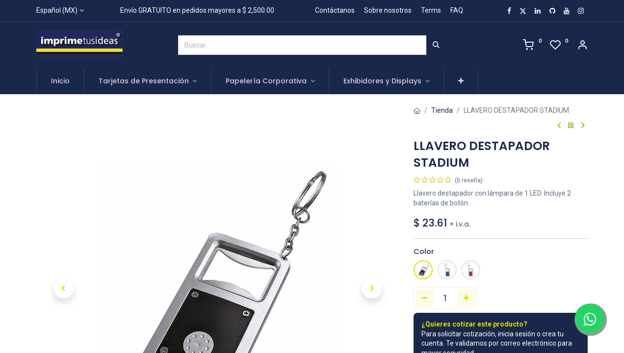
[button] (461, 81)
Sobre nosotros (388, 10)
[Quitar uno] (425, 298)
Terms (431, 10)
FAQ (456, 10)
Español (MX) (57, 10)
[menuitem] (60, 81)
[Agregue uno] (466, 298)
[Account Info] (582, 46)
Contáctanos (335, 10)
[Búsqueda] (436, 45)
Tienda (442, 110)
